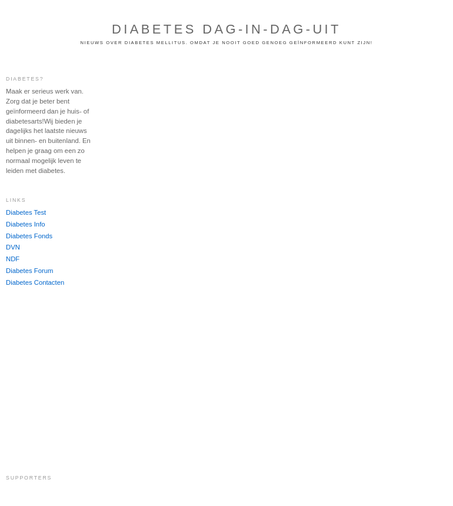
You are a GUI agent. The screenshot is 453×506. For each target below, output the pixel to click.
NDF (12, 258)
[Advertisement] (41, 380)
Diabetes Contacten (35, 282)
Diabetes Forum (29, 270)
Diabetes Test (26, 212)
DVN (13, 247)
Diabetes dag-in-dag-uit (226, 29)
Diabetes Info (25, 224)
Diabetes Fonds (29, 235)
